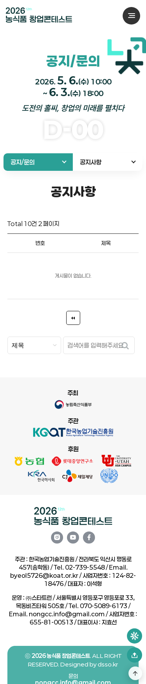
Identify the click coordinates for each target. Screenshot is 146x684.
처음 (73, 318)
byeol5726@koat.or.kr (44, 575)
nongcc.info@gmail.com (67, 613)
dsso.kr (108, 677)
